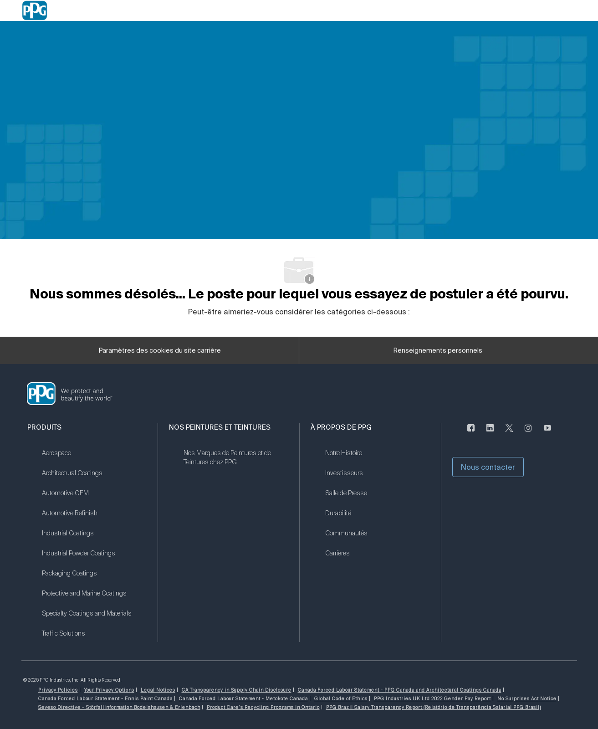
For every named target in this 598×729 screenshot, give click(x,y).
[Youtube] (547, 433)
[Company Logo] (34, 10)
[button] (488, 467)
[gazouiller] (509, 433)
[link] (94, 459)
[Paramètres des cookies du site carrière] (160, 353)
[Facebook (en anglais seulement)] (471, 433)
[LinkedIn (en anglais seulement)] (490, 433)
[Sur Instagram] (528, 433)
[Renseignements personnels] (437, 353)
